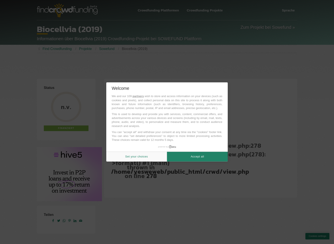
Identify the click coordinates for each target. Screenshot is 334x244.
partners (138, 96)
